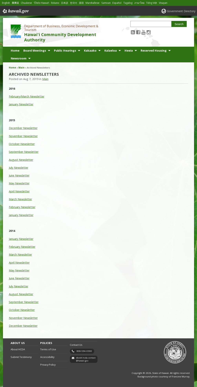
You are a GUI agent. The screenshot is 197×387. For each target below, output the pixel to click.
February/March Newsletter (26, 96)
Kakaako (90, 50)
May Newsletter (19, 183)
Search (179, 24)
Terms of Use (48, 349)
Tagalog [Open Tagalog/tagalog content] (127, 3)
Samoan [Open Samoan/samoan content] (106, 3)
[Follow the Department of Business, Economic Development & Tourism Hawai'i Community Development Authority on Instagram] (149, 32)
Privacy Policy (48, 364)
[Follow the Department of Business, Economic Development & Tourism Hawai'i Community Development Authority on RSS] (133, 32)
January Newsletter (21, 104)
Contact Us (76, 345)
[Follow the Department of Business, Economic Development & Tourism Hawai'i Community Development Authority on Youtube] (143, 32)
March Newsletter (20, 199)
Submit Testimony (21, 357)
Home (15, 50)
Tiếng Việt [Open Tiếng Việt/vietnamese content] (151, 3)
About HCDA (18, 349)
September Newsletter (23, 152)
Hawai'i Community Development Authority (60, 37)
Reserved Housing (154, 50)
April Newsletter (19, 191)
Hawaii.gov (15, 11)
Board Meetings (34, 50)
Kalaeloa (110, 50)
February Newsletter (22, 207)
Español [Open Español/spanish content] (116, 3)
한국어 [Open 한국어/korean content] (73, 3)
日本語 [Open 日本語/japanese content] (64, 3)
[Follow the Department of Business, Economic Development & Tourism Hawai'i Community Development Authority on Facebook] (138, 32)
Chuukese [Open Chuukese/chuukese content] (26, 3)
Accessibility (47, 357)
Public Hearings (65, 50)
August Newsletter (21, 160)
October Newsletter (22, 144)
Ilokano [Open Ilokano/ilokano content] (55, 3)
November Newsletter (23, 136)
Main (21, 67)
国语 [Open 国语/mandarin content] (81, 3)
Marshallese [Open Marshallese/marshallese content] (92, 3)
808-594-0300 (84, 351)
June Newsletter (19, 175)
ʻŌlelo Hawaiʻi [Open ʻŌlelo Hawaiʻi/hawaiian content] (41, 3)
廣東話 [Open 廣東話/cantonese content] (15, 3)
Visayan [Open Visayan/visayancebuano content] (163, 3)
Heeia (129, 50)
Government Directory (181, 11)
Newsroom (18, 58)
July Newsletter (18, 167)
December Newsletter (23, 128)
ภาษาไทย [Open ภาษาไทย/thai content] (139, 3)
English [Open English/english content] (6, 3)
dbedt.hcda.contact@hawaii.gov (86, 359)
